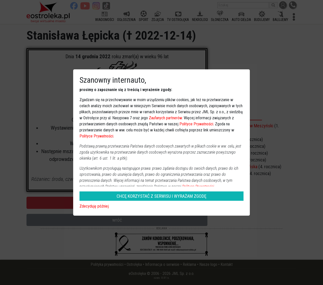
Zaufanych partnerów (165, 118)
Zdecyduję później (94, 206)
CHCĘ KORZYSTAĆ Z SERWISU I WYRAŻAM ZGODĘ (161, 196)
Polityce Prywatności (196, 124)
